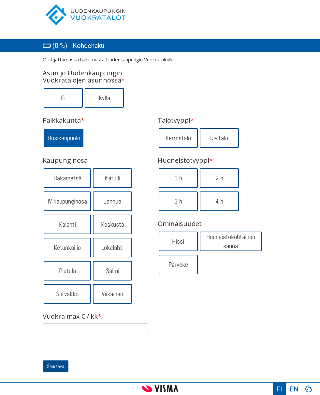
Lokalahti (112, 247)
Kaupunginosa (65, 160)
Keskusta (112, 224)
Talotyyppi (176, 120)
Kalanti (67, 224)
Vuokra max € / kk (72, 316)
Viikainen (112, 294)
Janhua (112, 201)
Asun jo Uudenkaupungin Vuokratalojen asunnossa (84, 76)
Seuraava (55, 366)
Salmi (112, 270)
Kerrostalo (178, 138)
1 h (178, 178)
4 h (219, 201)
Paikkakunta (63, 120)
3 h (178, 201)
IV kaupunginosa (67, 201)
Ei (63, 98)
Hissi (178, 241)
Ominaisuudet (180, 223)
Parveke (178, 264)
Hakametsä (67, 178)
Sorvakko (67, 294)
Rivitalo (219, 138)
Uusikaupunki (64, 138)
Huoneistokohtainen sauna (230, 242)
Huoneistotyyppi (185, 160)
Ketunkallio (67, 247)
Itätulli (112, 178)
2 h (219, 178)
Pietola (67, 270)
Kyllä (104, 98)
